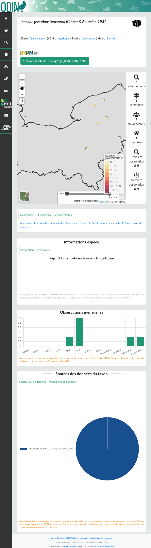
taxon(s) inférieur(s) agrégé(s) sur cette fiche (55, 61)
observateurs (63, 215)
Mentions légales (104, 538)
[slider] (67, 194)
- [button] (22, 94)
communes (27, 215)
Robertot (85, 223)
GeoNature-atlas (68, 546)
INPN (44, 294)
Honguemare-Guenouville (33, 223)
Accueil (54, 538)
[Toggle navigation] (9, 14)
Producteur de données (62, 381)
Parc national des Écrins (103, 546)
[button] (22, 89)
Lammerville (57, 223)
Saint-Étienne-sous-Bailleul (107, 223)
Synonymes (43, 250)
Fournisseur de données (32, 381)
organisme (45, 215)
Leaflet (102, 202)
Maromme (72, 223)
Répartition (27, 250)
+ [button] (22, 84)
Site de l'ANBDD (66, 538)
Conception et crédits (85, 538)
